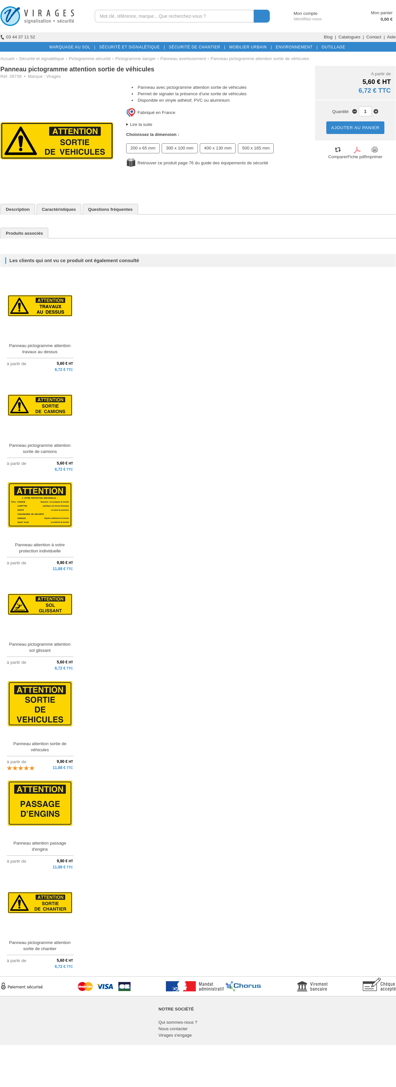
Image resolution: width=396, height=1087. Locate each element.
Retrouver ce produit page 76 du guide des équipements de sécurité (202, 162)
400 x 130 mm (217, 148)
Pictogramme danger (135, 58)
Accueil (7, 58)
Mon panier (381, 12)
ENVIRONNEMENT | (295, 47)
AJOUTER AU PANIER (355, 127)
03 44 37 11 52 (17, 37)
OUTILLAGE (332, 47)
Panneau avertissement (183, 58)
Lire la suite (141, 124)
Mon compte (300, 13)
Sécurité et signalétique (41, 58)
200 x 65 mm (143, 148)
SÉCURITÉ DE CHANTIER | (195, 47)
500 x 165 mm (255, 148)
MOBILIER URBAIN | (249, 47)
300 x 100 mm (179, 148)
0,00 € (386, 19)
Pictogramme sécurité (90, 58)
